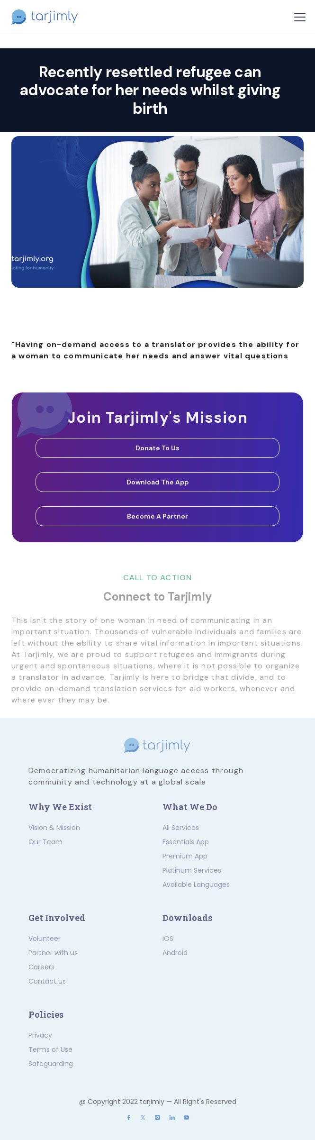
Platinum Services (191, 870)
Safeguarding (50, 1063)
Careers (41, 967)
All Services (180, 827)
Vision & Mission (54, 827)
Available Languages (196, 884)
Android (175, 953)
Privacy (40, 1035)
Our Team (45, 842)
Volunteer (44, 938)
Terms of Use (50, 1049)
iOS (167, 938)
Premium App (184, 856)
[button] (297, 17)
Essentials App (185, 842)
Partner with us (53, 953)
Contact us (47, 981)
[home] (51, 17)
